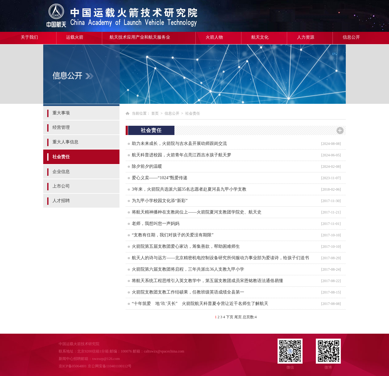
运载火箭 (74, 37)
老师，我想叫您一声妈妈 (155, 223)
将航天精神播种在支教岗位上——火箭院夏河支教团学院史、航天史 (196, 212)
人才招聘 (61, 200)
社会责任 (61, 156)
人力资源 (305, 37)
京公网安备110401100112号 (110, 366)
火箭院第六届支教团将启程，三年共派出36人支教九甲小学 (188, 269)
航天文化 (260, 37)
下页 (229, 317)
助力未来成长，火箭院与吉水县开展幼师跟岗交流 (179, 143)
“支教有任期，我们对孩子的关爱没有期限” (172, 235)
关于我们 (29, 37)
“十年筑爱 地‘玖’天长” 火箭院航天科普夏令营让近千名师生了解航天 (200, 303)
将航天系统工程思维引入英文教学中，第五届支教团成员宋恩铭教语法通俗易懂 (207, 280)
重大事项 (61, 113)
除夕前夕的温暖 (147, 166)
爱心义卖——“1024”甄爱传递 (159, 177)
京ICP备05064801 (73, 366)
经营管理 (61, 127)
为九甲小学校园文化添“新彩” (159, 200)
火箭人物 (214, 37)
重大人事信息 (65, 142)
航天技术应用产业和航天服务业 (140, 37)
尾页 (238, 317)
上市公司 (61, 186)
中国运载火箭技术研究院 (88, 16)
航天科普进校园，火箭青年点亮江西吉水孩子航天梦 (181, 155)
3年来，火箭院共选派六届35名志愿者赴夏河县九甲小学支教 (189, 189)
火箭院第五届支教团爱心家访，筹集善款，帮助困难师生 (186, 246)
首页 (155, 113)
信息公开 (351, 37)
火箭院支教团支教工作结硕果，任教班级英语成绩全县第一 (188, 292)
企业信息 (61, 171)
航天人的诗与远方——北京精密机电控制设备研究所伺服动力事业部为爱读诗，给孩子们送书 (220, 258)
